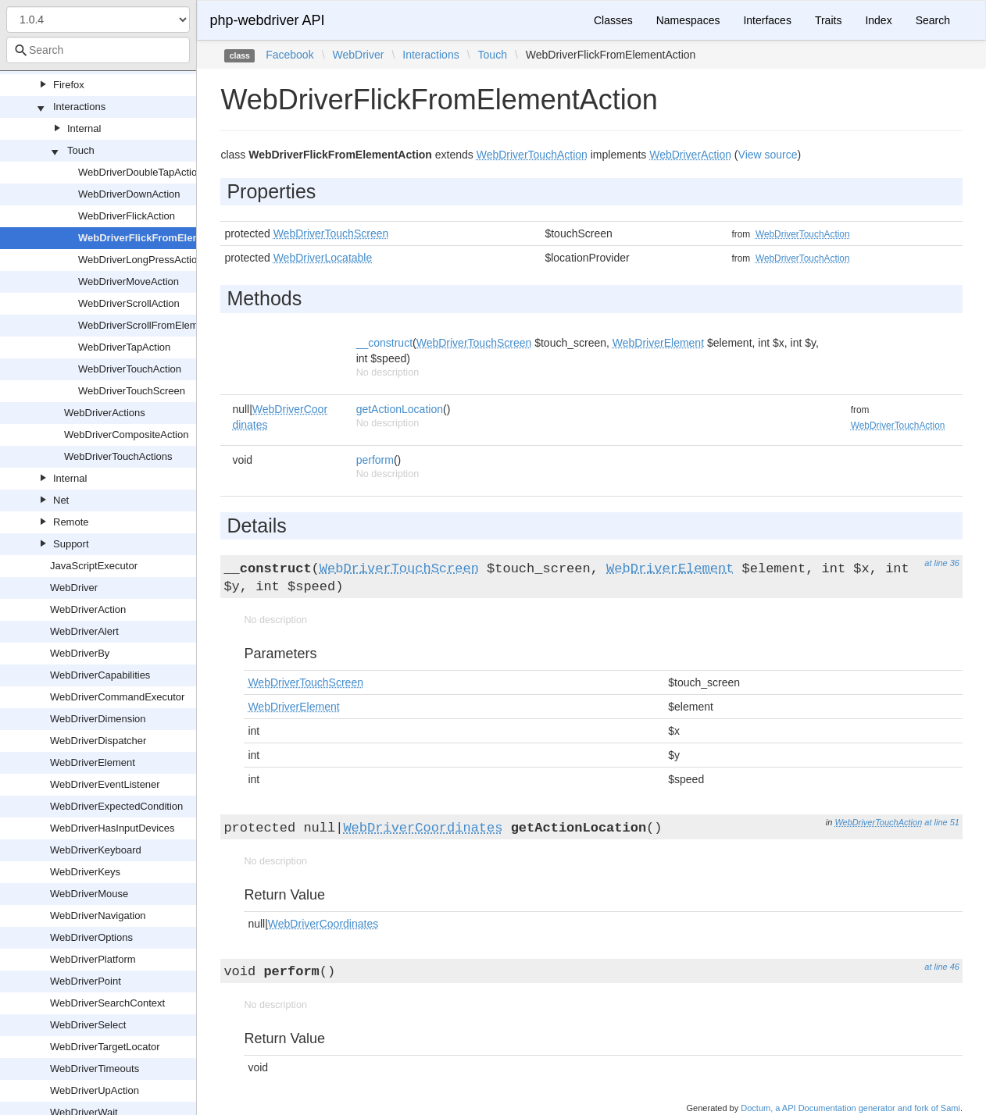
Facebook (289, 54)
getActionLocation (399, 409)
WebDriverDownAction (129, 194)
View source (768, 154)
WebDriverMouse (89, 893)
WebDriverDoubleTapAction (140, 172)
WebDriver (74, 587)
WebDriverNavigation (98, 915)
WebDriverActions (104, 413)
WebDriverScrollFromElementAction (159, 325)
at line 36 (941, 563)
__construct (384, 343)
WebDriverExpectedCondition (116, 806)
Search (933, 20)
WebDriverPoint (85, 981)
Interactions (79, 106)
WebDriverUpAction (94, 1090)
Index (878, 20)
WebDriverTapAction (124, 347)
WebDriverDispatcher (98, 740)
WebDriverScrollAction (129, 303)
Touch (81, 150)
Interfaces (767, 20)
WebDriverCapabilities (100, 675)
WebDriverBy (79, 653)
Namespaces (688, 20)
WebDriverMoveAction (128, 281)
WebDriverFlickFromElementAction (163, 238)
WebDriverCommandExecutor (117, 697)
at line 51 (941, 822)
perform (375, 460)
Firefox (68, 85)
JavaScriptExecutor (94, 566)
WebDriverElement (92, 762)
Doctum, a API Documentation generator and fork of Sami (850, 1108)
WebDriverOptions (91, 937)
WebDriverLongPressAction (140, 259)
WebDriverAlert (84, 631)
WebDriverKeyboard (95, 850)
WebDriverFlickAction (126, 216)
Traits (828, 20)
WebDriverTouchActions (118, 456)
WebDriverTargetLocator (105, 1047)
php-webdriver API (266, 20)
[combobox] (98, 50)
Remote (71, 522)
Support (71, 544)
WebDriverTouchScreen (131, 391)
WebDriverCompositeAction (126, 434)
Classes (613, 20)
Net (61, 500)
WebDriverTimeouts (94, 1068)
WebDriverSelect (88, 1025)
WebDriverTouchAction (129, 369)
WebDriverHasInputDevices (112, 828)
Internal (84, 128)
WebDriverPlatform (93, 959)
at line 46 (941, 966)
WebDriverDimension (98, 719)
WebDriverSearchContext (107, 1003)
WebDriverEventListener (105, 784)
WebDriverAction (88, 609)
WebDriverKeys (85, 872)
